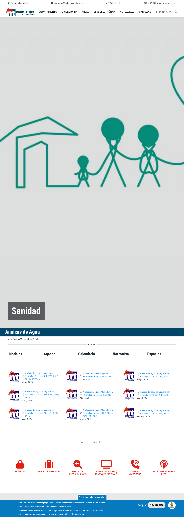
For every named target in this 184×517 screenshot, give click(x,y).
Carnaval (145, 11)
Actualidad (127, 11)
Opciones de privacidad (92, 497)
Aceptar (142, 505)
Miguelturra (69, 11)
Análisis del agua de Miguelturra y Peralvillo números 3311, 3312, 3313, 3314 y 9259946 (41, 376)
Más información (74, 514)
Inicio (10, 339)
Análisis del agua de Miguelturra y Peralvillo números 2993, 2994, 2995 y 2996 (42, 413)
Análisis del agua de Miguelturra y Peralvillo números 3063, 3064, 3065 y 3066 (42, 394)
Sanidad (36, 339)
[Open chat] (172, 505)
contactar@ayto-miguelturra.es (68, 3)
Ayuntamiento (48, 11)
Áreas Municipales (22, 339)
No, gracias (157, 505)
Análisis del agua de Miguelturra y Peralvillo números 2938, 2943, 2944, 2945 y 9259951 (99, 413)
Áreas (85, 11)
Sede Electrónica (104, 11)
